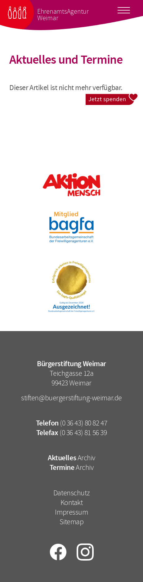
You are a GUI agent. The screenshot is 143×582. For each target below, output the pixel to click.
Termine (62, 467)
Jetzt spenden (112, 97)
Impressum (71, 512)
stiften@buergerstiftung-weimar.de (71, 397)
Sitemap (72, 521)
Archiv (86, 457)
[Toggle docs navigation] (123, 9)
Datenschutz (71, 493)
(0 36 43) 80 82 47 (83, 423)
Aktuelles (62, 458)
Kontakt (71, 502)
